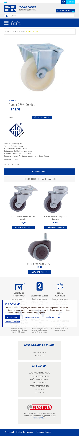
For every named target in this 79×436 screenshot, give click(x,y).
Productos (11, 32)
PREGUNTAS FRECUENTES (39, 386)
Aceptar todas (12, 317)
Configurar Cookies (32, 317)
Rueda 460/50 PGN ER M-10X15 (39, 264)
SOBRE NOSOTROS (39, 352)
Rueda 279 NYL (33, 32)
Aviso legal (9, 432)
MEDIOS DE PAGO (39, 383)
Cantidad (12, 118)
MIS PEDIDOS (39, 393)
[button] (12, 22)
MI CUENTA (39, 389)
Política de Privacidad (24, 432)
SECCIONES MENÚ (63, 11)
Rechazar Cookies (53, 317)
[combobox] (42, 15)
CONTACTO (39, 356)
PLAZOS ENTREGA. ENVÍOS (39, 376)
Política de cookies (12, 321)
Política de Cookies (43, 432)
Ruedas (22, 32)
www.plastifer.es (39, 418)
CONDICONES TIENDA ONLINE (39, 373)
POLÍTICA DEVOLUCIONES (39, 379)
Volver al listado (39, 172)
